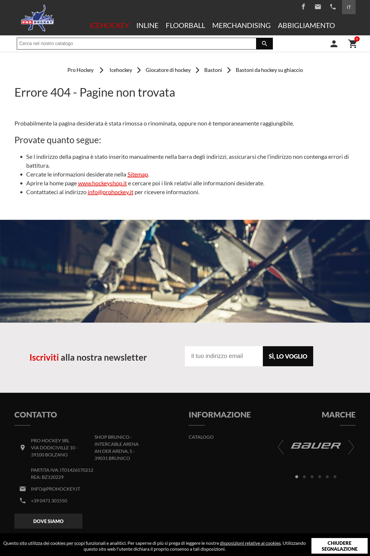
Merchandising (241, 25)
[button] (296, 476)
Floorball (185, 25)
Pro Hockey (80, 70)
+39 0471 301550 (49, 500)
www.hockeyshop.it (102, 183)
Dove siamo (48, 521)
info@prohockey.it (110, 191)
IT (349, 7)
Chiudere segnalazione (340, 546)
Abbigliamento (306, 25)
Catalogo (201, 437)
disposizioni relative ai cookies (250, 543)
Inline (147, 25)
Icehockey (109, 25)
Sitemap (137, 174)
